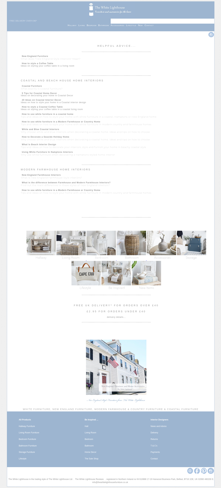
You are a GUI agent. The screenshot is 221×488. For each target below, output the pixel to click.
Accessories (118, 25)
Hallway (73, 25)
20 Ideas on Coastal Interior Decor (41, 100)
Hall (86, 426)
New (141, 25)
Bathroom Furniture (28, 446)
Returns (154, 439)
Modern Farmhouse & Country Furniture (128, 409)
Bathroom (104, 25)
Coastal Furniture (183, 409)
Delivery (154, 432)
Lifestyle (132, 25)
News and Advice (158, 426)
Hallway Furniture (27, 426)
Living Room (90, 432)
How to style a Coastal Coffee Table (42, 107)
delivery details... (116, 317)
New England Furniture (71, 409)
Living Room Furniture (29, 432)
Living (82, 25)
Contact (149, 25)
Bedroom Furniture (27, 439)
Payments (155, 452)
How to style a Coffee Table (37, 63)
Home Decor (90, 452)
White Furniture (36, 409)
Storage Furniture (27, 452)
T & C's (154, 446)
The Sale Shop (91, 458)
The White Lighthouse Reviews (89, 479)
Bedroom (92, 25)
